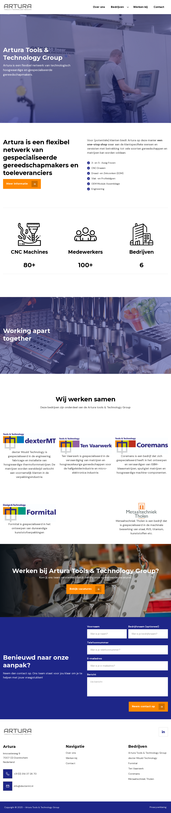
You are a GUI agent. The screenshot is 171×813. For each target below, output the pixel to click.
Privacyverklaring (158, 807)
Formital (132, 763)
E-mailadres (94, 658)
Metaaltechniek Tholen (141, 779)
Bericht (91, 674)
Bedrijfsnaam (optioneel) (143, 626)
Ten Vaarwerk (136, 768)
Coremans (134, 773)
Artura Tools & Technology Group (147, 752)
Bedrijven (117, 7)
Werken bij (140, 7)
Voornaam (93, 626)
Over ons (99, 7)
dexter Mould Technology (142, 758)
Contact (159, 7)
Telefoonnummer (98, 642)
